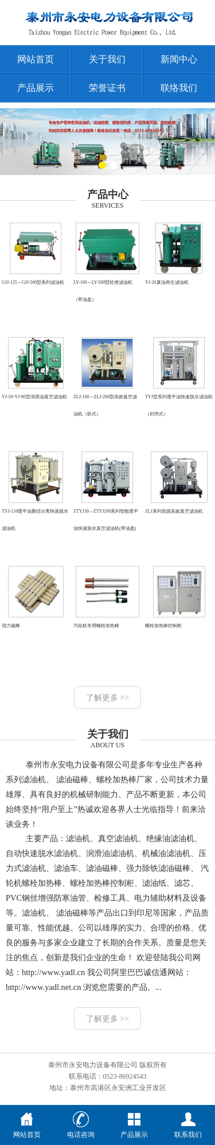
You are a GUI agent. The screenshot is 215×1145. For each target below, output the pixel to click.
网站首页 (35, 59)
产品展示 (35, 88)
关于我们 (107, 59)
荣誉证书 (107, 88)
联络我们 (179, 88)
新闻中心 (179, 59)
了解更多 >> (107, 698)
